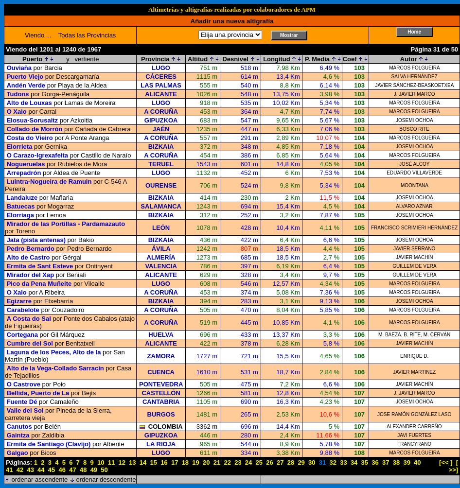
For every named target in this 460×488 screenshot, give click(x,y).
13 (132, 462)
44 (40, 469)
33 (343, 462)
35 (364, 462)
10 (100, 462)
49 (93, 469)
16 (163, 462)
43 (30, 469)
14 (143, 462)
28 (290, 462)
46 (62, 469)
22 (227, 462)
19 (195, 462)
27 (280, 462)
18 (185, 462)
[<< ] (445, 462)
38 (396, 462)
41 (9, 469)
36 (375, 462)
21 (216, 462)
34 (354, 462)
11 (111, 462)
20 (206, 462)
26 (269, 462)
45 (51, 469)
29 (301, 462)
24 (248, 462)
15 (153, 462)
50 (104, 469)
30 (311, 462)
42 (20, 469)
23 (237, 462)
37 (385, 462)
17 (174, 462)
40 (417, 462)
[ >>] (454, 466)
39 (406, 462)
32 (332, 462)
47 (72, 469)
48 (83, 469)
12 (121, 462)
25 (259, 462)
